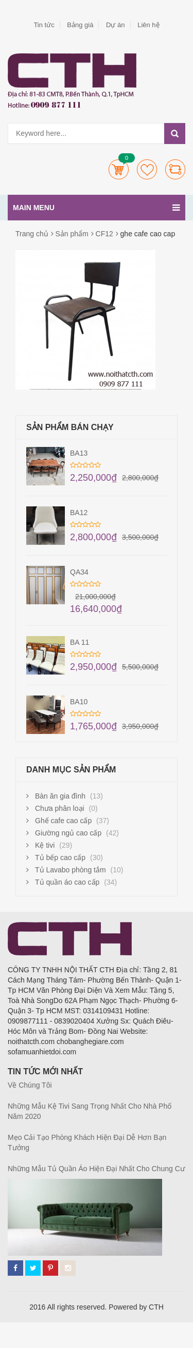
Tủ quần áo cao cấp (67, 882)
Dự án (115, 25)
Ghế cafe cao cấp (63, 820)
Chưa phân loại (59, 808)
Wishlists (147, 169)
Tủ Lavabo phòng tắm (70, 870)
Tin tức (43, 25)
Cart (119, 169)
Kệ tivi (45, 845)
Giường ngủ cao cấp (68, 833)
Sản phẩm (72, 234)
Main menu (96, 207)
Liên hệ (148, 25)
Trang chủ (31, 234)
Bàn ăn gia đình (60, 796)
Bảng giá (80, 25)
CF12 (104, 234)
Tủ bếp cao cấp (60, 857)
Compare (175, 169)
